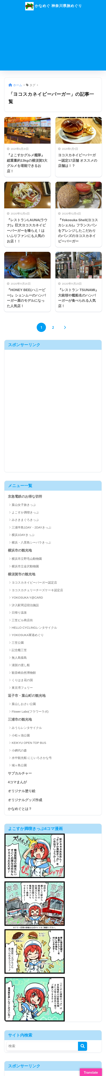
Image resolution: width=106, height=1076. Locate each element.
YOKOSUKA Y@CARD (27, 598)
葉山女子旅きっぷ (24, 505)
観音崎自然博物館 (24, 673)
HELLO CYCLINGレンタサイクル (34, 627)
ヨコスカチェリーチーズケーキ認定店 (37, 590)
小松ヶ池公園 (21, 735)
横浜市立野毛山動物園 (27, 559)
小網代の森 (19, 750)
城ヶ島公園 (19, 765)
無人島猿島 (19, 658)
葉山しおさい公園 (24, 704)
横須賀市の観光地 (21, 574)
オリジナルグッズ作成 (25, 801)
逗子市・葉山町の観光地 (27, 696)
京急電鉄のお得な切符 (25, 496)
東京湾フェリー (22, 688)
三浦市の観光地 (20, 720)
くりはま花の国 (22, 680)
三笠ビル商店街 (22, 620)
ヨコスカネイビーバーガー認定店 (34, 583)
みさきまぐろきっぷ (25, 520)
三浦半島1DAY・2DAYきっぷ (31, 527)
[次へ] (64, 327)
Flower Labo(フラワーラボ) (30, 711)
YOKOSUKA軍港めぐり (28, 635)
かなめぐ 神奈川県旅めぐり (53, 6)
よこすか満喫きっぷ (25, 512)
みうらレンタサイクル (27, 728)
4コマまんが (17, 783)
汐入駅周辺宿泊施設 (25, 605)
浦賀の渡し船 (21, 665)
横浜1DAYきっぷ (23, 535)
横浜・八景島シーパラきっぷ (31, 542)
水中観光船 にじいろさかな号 (32, 758)
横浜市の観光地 (20, 550)
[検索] (82, 1047)
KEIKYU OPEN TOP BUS (29, 743)
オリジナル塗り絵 (21, 792)
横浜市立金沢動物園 (25, 566)
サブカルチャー (20, 774)
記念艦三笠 (19, 650)
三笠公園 (18, 642)
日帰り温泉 (19, 613)
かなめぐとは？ (20, 810)
